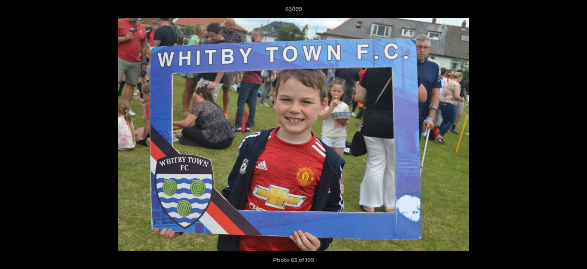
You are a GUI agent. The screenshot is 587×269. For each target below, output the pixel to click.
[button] (573, 10)
